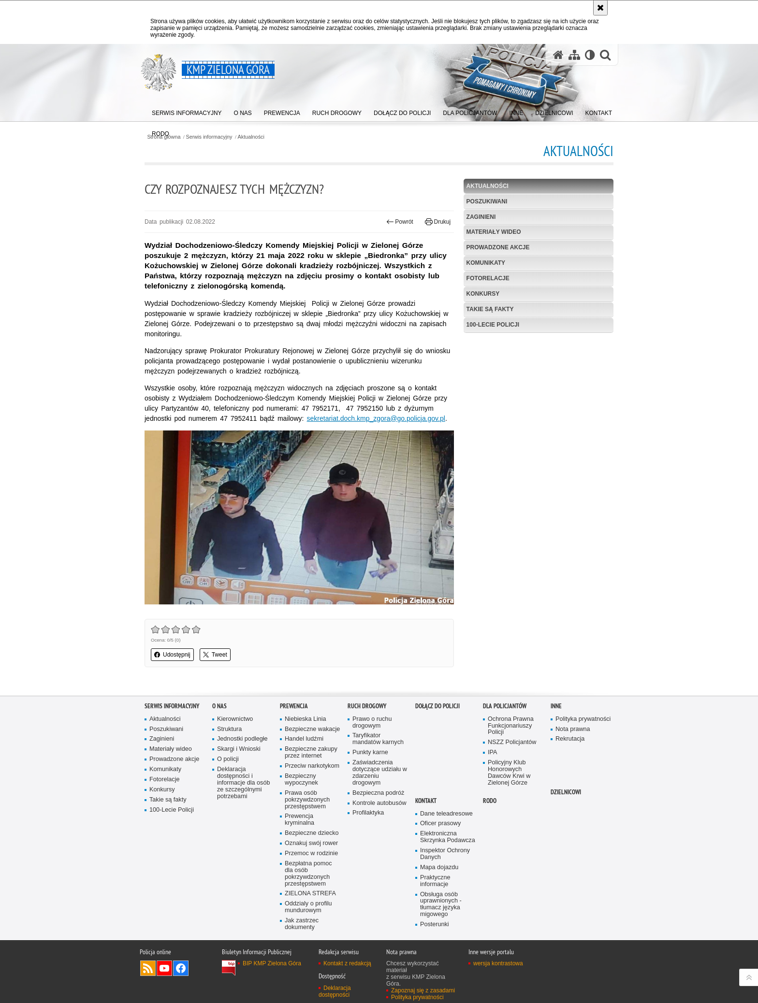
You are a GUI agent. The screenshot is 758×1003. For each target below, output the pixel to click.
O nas (219, 706)
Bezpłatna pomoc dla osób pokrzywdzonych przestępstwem (308, 873)
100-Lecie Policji (492, 324)
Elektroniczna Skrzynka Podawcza (447, 837)
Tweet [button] (215, 654)
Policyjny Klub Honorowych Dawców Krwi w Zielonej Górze (509, 772)
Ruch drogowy (367, 706)
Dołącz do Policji (437, 706)
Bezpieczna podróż (378, 793)
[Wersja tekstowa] (590, 55)
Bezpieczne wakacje (312, 729)
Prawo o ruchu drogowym (372, 722)
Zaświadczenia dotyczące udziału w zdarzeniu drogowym (379, 772)
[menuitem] (187, 111)
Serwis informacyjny (209, 137)
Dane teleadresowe (446, 814)
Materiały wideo (493, 232)
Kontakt (426, 801)
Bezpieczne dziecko (312, 833)
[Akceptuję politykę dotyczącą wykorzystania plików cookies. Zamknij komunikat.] (600, 7)
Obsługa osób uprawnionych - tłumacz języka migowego (441, 904)
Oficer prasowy (440, 823)
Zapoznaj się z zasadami (423, 990)
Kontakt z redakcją (347, 963)
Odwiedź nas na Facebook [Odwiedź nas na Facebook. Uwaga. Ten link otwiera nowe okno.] (181, 968)
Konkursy (483, 293)
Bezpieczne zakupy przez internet (311, 752)
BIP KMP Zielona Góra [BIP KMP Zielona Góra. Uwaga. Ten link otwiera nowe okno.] (272, 963)
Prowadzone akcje (498, 247)
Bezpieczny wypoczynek (301, 779)
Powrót (399, 222)
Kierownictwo (235, 719)
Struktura (229, 729)
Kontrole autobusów (379, 803)
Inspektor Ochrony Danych (445, 853)
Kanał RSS (148, 968)
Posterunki (434, 924)
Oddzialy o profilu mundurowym (308, 907)
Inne (556, 706)
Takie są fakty (490, 309)
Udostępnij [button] (172, 654)
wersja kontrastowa (498, 963)
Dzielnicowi (566, 792)
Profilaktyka (368, 813)
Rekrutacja (569, 739)
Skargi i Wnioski (239, 749)
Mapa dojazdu (439, 867)
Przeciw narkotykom (312, 766)
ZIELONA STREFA (310, 893)
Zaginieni (481, 217)
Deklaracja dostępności (335, 991)
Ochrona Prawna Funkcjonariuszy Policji (511, 726)
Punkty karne (370, 752)
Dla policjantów (504, 706)
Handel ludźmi (304, 739)
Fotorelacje (488, 278)
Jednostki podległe (242, 739)
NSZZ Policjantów (512, 742)
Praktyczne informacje (435, 881)
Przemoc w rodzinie (311, 853)
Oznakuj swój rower (311, 843)
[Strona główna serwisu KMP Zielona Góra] (558, 55)
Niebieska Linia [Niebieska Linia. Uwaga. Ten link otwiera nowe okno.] (305, 719)
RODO (489, 801)
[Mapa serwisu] (574, 55)
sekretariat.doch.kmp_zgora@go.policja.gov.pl (376, 418)
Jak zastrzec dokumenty (302, 924)
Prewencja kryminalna (299, 819)
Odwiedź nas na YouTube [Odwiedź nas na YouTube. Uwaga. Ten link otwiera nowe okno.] (164, 968)
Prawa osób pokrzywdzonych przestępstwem (307, 800)
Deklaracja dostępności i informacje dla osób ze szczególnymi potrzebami (243, 783)
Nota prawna (572, 729)
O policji (228, 759)
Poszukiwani (487, 201)
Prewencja (294, 706)
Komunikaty (485, 262)
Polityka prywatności (583, 719)
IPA (492, 752)
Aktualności (251, 137)
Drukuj (438, 222)
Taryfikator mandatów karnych (378, 738)
